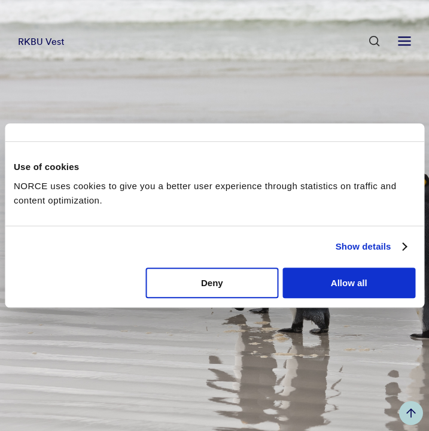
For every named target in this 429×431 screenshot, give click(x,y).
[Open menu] (404, 41)
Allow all (349, 283)
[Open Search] (374, 41)
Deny (212, 283)
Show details (363, 246)
